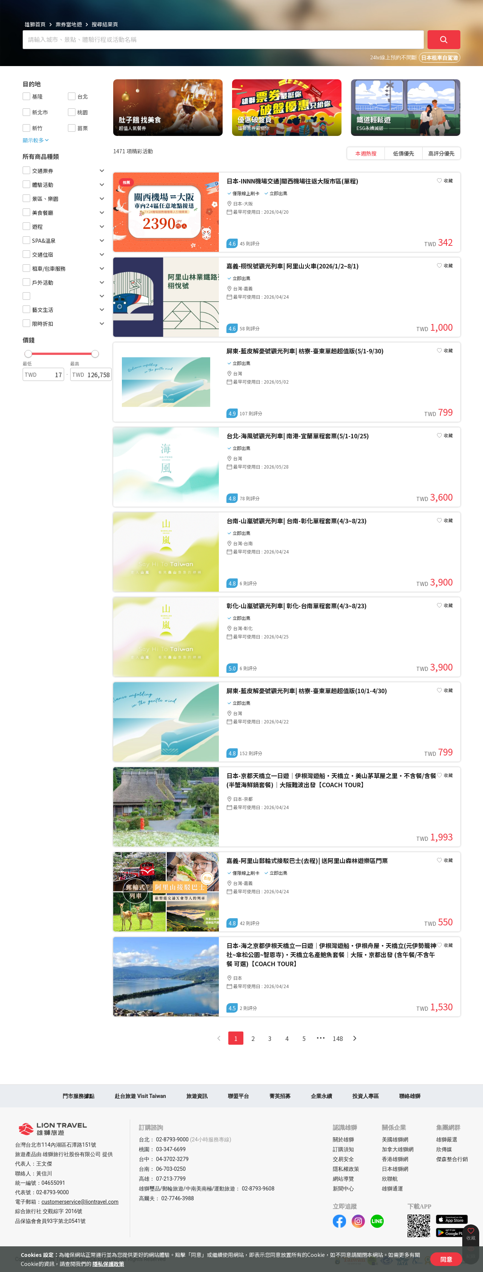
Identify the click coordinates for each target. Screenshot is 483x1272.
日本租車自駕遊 (439, 58)
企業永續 (321, 1096)
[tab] (366, 153)
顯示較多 (36, 140)
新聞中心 (343, 1189)
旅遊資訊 (197, 1096)
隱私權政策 (346, 1169)
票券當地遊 (68, 24)
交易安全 (343, 1159)
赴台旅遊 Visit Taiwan (140, 1096)
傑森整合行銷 (452, 1159)
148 (338, 1038)
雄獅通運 (392, 1189)
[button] (62, 352)
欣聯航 (390, 1179)
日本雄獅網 (395, 1169)
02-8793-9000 (52, 1192)
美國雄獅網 (395, 1139)
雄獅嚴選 (446, 1139)
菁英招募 (280, 1096)
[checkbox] (26, 96)
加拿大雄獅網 (398, 1149)
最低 (27, 363)
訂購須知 (343, 1149)
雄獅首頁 (35, 24)
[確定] (444, 39)
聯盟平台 (238, 1096)
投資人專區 (365, 1096)
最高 (74, 363)
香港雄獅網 (395, 1159)
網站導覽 (343, 1179)
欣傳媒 (444, 1149)
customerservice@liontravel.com (80, 1202)
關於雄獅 (343, 1139)
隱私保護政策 (108, 1263)
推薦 (126, 182)
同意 (446, 1259)
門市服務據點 (78, 1096)
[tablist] (403, 153)
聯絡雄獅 (409, 1096)
